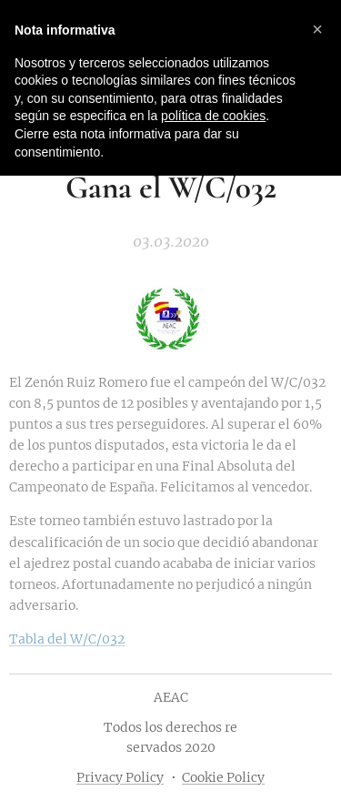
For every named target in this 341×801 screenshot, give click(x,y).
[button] (317, 29)
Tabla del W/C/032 (67, 639)
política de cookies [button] (213, 115)
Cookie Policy (223, 777)
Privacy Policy (120, 777)
